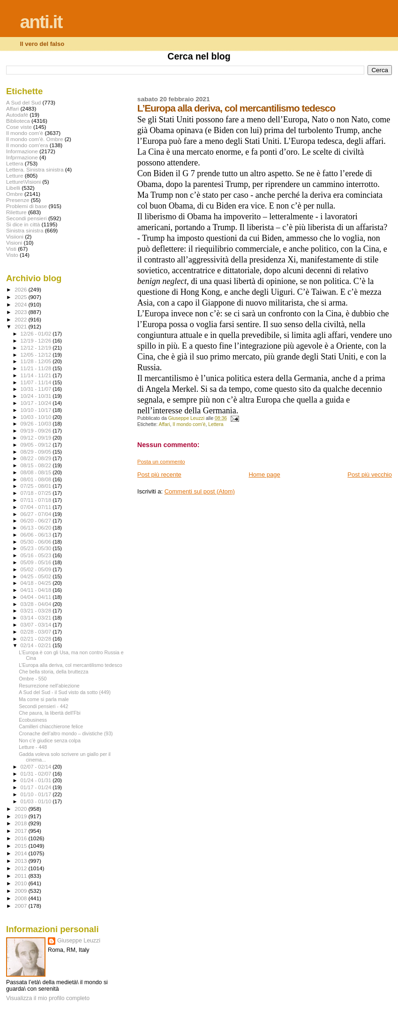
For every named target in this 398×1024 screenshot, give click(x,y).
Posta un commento (161, 461)
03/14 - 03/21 (37, 617)
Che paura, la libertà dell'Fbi (49, 713)
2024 (21, 304)
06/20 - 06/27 (37, 520)
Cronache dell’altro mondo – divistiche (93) (66, 733)
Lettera (215, 424)
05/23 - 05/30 (37, 548)
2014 (21, 853)
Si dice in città (23, 224)
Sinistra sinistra (24, 230)
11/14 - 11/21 (37, 375)
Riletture (16, 212)
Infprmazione (22, 157)
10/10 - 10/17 (37, 410)
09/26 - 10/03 (37, 423)
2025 (21, 297)
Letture (14, 175)
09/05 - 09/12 (37, 445)
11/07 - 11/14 (37, 382)
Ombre (14, 194)
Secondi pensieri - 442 (43, 706)
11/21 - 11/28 (37, 368)
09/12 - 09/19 (37, 438)
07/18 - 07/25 (37, 493)
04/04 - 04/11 (37, 597)
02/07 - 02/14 (37, 767)
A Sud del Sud (23, 102)
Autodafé (17, 115)
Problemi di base (26, 206)
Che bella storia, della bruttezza (53, 671)
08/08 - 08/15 (37, 472)
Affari (164, 424)
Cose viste (19, 127)
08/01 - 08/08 (37, 479)
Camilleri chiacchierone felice (51, 726)
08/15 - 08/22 (37, 465)
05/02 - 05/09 (37, 569)
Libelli (13, 188)
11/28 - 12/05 (37, 361)
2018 (21, 823)
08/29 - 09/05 (37, 452)
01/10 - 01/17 (37, 794)
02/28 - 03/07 (37, 632)
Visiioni (14, 236)
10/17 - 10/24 (37, 403)
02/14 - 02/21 (37, 645)
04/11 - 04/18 (37, 590)
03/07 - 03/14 (37, 625)
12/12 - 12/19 (37, 348)
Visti (11, 249)
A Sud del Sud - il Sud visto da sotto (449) (65, 692)
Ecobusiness (33, 720)
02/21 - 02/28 (37, 639)
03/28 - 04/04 (37, 604)
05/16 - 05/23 (37, 555)
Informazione (22, 151)
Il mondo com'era (27, 145)
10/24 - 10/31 (37, 396)
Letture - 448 (33, 747)
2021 (21, 326)
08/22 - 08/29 (37, 458)
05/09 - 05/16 (37, 562)
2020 (21, 809)
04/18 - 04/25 (37, 583)
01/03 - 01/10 (37, 801)
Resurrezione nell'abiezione (49, 685)
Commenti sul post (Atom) (200, 491)
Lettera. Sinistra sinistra (34, 169)
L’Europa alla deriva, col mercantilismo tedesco (70, 665)
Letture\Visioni (23, 182)
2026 (21, 289)
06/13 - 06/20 (37, 528)
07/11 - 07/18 (37, 500)
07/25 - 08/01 (37, 486)
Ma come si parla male (43, 699)
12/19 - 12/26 (37, 341)
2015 (21, 846)
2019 (21, 816)
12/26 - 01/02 (37, 333)
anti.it (41, 22)
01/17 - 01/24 (37, 787)
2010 (21, 883)
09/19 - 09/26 (37, 431)
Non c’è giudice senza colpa (50, 740)
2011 (21, 876)
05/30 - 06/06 (37, 542)
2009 (21, 891)
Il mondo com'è (189, 424)
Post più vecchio (369, 474)
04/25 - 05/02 (37, 576)
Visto (12, 255)
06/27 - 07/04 (37, 514)
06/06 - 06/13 (37, 535)
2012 (21, 868)
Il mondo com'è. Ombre (34, 139)
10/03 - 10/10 (37, 417)
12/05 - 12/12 (37, 355)
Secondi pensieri (26, 218)
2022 (21, 319)
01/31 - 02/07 (37, 774)
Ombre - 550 (32, 678)
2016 (21, 838)
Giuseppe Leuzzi (78, 940)
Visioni (14, 242)
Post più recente (159, 474)
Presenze (18, 200)
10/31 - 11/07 (37, 389)
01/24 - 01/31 (37, 780)
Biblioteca (18, 121)
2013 (21, 861)
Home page (264, 474)
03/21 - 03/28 (37, 610)
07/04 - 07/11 (37, 507)
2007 (21, 906)
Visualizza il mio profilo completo (48, 998)
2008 (21, 898)
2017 (21, 831)
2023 (21, 312)
